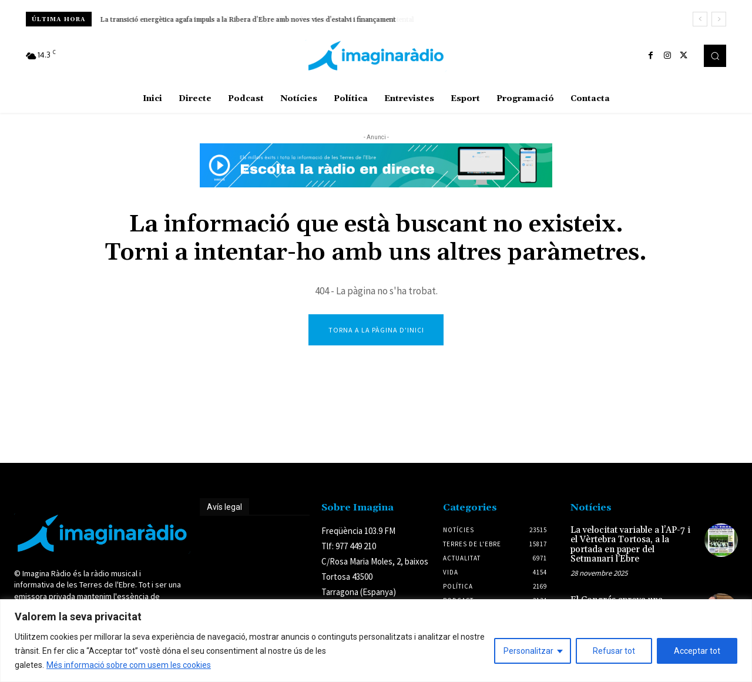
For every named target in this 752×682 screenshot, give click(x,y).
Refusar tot (614, 651)
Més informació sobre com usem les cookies (128, 665)
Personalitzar (528, 651)
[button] (715, 56)
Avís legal (224, 508)
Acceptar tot (697, 651)
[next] (718, 19)
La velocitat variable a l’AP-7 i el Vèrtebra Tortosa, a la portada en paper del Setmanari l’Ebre (630, 546)
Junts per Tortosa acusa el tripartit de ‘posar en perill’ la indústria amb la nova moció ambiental (251, 19)
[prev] (700, 19)
